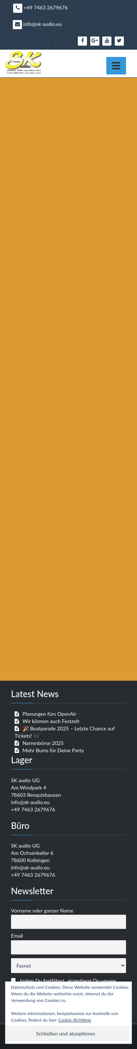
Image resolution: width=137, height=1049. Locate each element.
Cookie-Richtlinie (74, 1020)
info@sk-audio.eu (37, 24)
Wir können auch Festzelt (50, 721)
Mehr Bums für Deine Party (53, 750)
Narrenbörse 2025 (43, 743)
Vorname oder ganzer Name (42, 910)
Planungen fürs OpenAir (49, 714)
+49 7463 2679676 (40, 8)
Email (17, 936)
